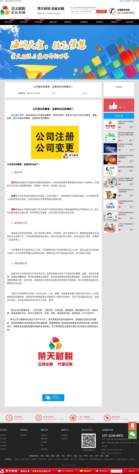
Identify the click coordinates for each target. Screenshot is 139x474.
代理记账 (38, 22)
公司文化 (3, 442)
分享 (53, 93)
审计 (42, 446)
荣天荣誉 (129, 22)
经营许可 (3, 449)
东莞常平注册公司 (121, 459)
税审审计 (68, 22)
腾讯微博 (136, 1)
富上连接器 (57, 459)
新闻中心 (114, 22)
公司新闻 (64, 435)
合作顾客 (44, 442)
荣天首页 (8, 22)
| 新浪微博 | (127, 1)
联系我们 (100, 22)
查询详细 (103, 471)
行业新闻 (64, 439)
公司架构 (3, 439)
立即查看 (101, 11)
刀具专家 (131, 459)
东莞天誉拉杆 (25, 459)
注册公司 (44, 435)
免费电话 (131, 471)
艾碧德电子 (66, 459)
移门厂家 (74, 459)
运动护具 (17, 459)
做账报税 (34, 459)
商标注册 (53, 22)
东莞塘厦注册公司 (109, 459)
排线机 (50, 459)
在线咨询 (87, 471)
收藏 (121, 1)
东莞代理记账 (42, 459)
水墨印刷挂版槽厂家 (95, 459)
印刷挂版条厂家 (83, 459)
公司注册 (23, 22)
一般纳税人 (84, 22)
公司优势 (3, 446)
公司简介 (3, 435)
